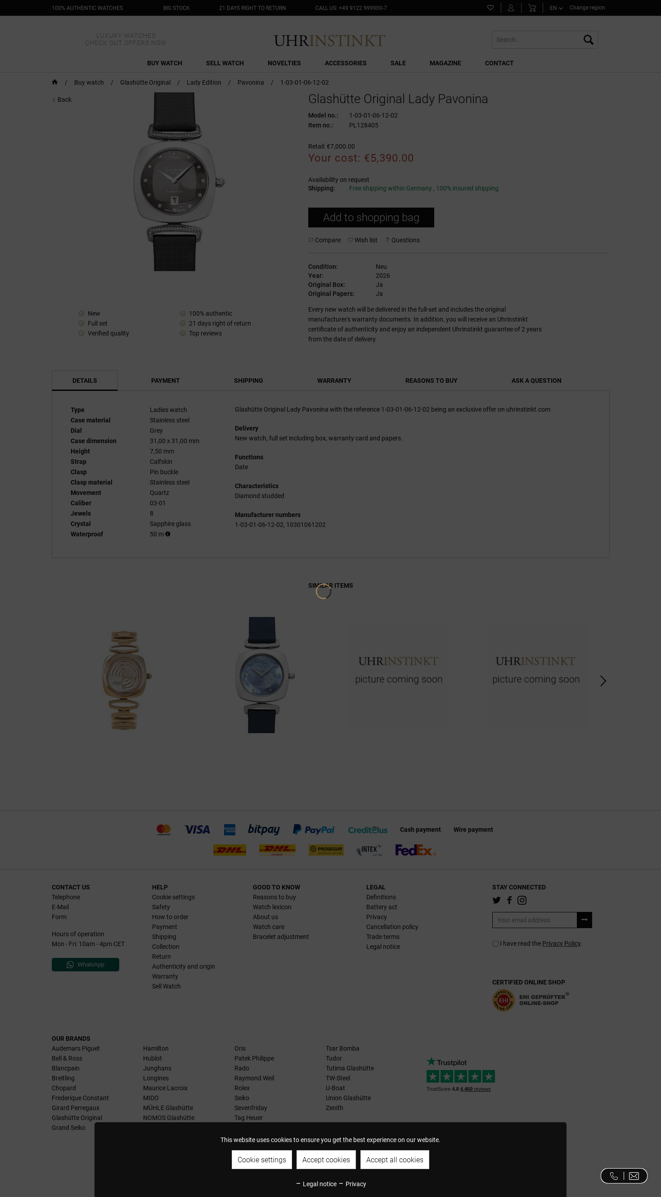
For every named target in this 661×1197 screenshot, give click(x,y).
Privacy (352, 1184)
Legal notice (316, 1184)
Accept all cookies (394, 1160)
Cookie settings (262, 1160)
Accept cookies (326, 1160)
